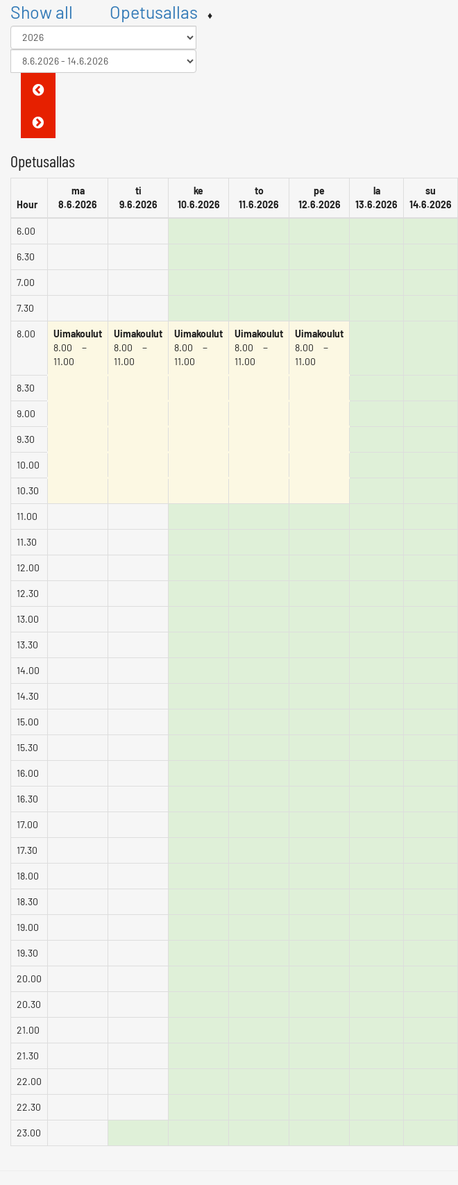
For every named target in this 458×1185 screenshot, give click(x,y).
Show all (41, 11)
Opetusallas (154, 11)
